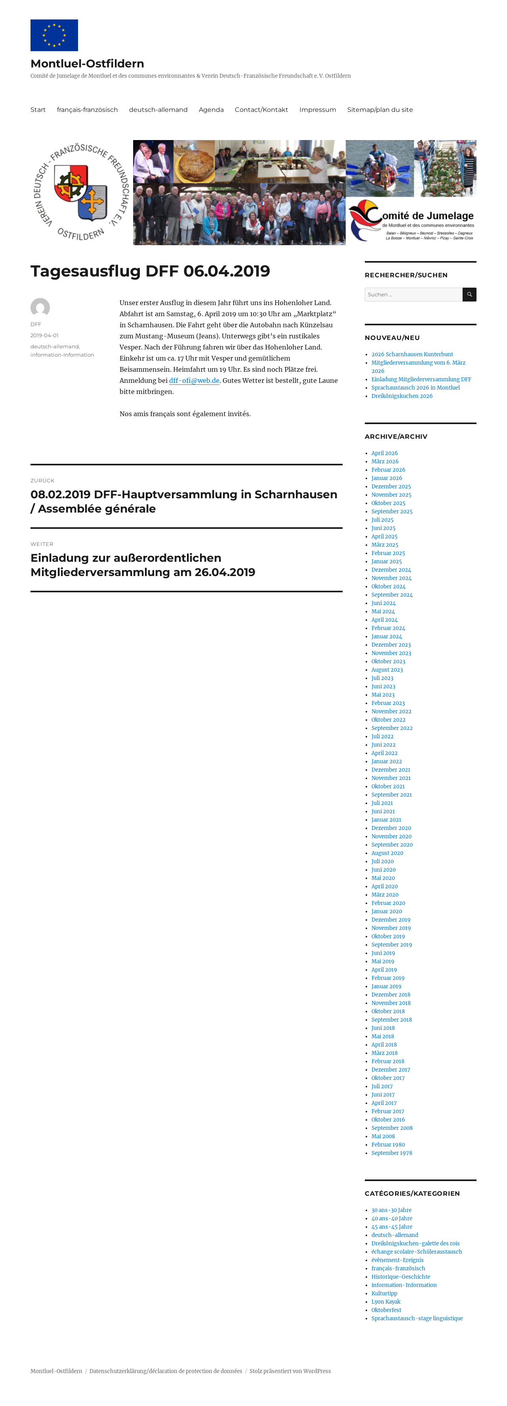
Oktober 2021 (388, 786)
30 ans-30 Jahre (392, 1210)
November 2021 (391, 778)
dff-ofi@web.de (194, 380)
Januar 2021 (386, 819)
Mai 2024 (383, 611)
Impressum (317, 109)
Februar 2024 (388, 628)
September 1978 (392, 1153)
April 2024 (385, 620)
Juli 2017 (382, 1086)
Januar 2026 (387, 478)
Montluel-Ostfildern (87, 63)
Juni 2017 (383, 1094)
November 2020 (392, 836)
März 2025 (385, 545)
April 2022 (385, 753)
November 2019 (391, 928)
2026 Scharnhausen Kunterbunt (412, 354)
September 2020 (392, 844)
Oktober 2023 (388, 661)
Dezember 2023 (391, 645)
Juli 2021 (382, 803)
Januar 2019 (387, 986)
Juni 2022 (384, 744)
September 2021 (392, 794)
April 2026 (385, 453)
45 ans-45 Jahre (392, 1227)
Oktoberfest (386, 1310)
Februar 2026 (389, 470)
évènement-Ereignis (398, 1260)
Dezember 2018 (391, 994)
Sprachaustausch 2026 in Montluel (416, 387)
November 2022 (392, 711)
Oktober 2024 (389, 586)
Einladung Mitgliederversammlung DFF (421, 379)
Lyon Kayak (386, 1301)
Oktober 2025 (389, 503)
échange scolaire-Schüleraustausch (417, 1251)
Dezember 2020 (391, 828)
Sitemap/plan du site (380, 109)
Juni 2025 (384, 528)
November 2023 (391, 653)
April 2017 (384, 1103)
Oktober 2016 (388, 1119)
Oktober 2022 (389, 719)
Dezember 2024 (391, 570)
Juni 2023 (383, 686)
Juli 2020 (383, 861)
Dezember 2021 (391, 769)
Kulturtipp (384, 1293)
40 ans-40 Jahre (392, 1218)
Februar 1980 (388, 1144)
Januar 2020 (387, 911)
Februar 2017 (388, 1111)
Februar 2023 (388, 703)
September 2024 (392, 595)
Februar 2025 (388, 553)
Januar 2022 (387, 761)
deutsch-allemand (158, 109)
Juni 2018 (383, 1028)
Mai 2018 (383, 1036)
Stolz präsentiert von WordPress (290, 1371)
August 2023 (387, 670)
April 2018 (384, 1044)
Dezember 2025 (391, 486)
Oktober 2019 (388, 936)
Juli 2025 (383, 520)
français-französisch (87, 109)
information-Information (62, 355)
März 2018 (385, 1053)
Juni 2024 (384, 603)
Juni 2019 (383, 953)
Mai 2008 (383, 1136)
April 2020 (385, 886)
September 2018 (392, 1019)
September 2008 (392, 1128)
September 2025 (392, 511)
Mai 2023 (383, 694)
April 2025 (385, 536)
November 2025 (392, 495)
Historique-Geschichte (401, 1276)
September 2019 (392, 944)
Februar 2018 (388, 1061)
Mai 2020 (383, 878)
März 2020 (385, 894)
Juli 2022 (383, 736)
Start (38, 109)
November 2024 (392, 578)
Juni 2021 (383, 811)
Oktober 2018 (388, 1011)
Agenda (211, 109)
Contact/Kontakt (261, 109)
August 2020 (387, 853)
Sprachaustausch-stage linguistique (417, 1318)
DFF (35, 324)
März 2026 (385, 461)
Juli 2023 (382, 678)
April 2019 (384, 969)
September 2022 (392, 728)
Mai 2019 (383, 961)
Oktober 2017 (388, 1078)
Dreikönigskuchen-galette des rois (416, 1243)
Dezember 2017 (391, 1069)
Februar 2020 (388, 903)
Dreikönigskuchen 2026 (402, 396)
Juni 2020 (384, 869)
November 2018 (391, 1003)
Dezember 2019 (391, 919)
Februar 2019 (388, 978)
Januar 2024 (387, 636)
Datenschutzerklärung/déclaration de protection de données (166, 1371)
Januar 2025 (387, 561)
